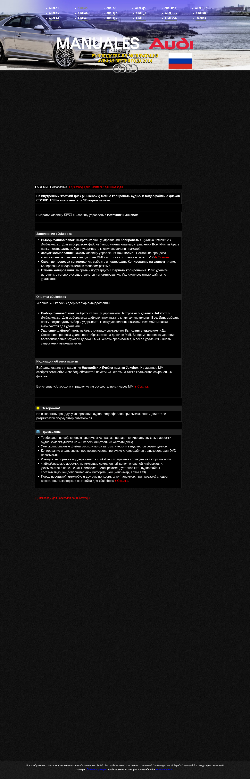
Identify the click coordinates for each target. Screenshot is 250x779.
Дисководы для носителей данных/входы (97, 186)
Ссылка (163, 257)
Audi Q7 (141, 13)
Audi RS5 (171, 13)
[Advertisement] (125, 103)
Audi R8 (201, 13)
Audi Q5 (140, 7)
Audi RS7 (201, 7)
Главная (201, 18)
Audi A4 (54, 18)
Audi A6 (83, 13)
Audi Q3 (111, 18)
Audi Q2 (111, 13)
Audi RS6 (171, 18)
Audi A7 (83, 18)
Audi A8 (111, 7)
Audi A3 (54, 13)
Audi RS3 (170, 7)
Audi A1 (54, 7)
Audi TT (141, 18)
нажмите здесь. (164, 769)
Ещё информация (96, 769)
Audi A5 (83, 7)
